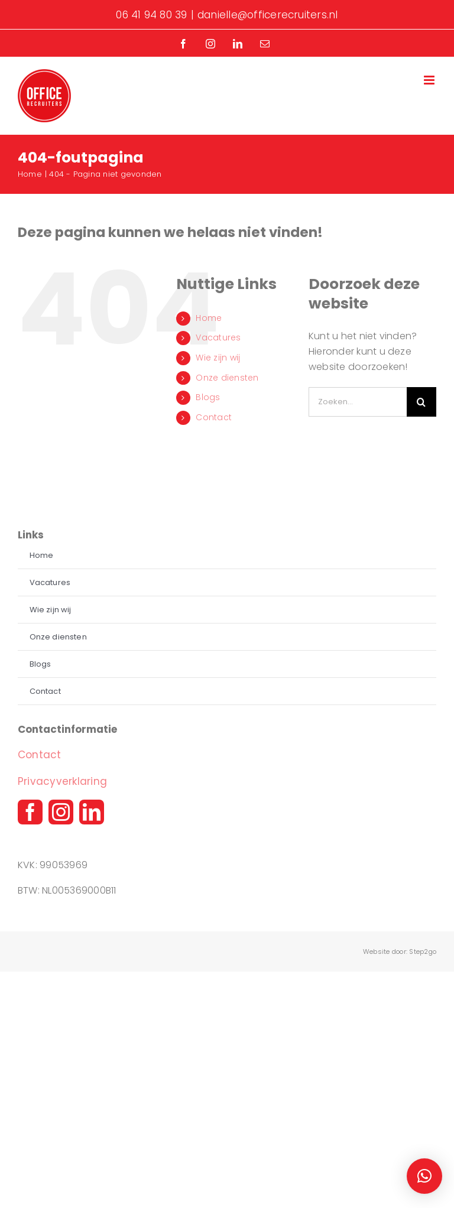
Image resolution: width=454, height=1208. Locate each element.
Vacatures (218, 337)
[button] (424, 1176)
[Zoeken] (421, 402)
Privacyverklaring (62, 781)
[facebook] (30, 812)
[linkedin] (91, 812)
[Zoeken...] (358, 402)
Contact (214, 417)
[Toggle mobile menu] (430, 80)
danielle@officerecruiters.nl (267, 15)
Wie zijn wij (218, 357)
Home (209, 318)
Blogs (208, 397)
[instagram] (60, 812)
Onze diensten (227, 378)
